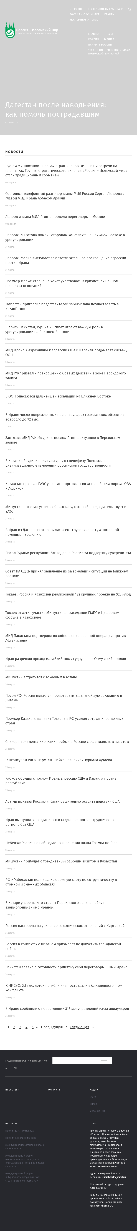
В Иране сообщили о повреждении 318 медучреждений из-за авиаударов (67, 1008)
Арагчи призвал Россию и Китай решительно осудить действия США (62, 801)
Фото (93, 1097)
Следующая (79, 1027)
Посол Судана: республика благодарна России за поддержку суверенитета (68, 553)
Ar (121, 9)
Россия (93, 39)
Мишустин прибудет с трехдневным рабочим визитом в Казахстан (61, 861)
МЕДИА (94, 1090)
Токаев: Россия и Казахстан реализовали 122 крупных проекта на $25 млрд (68, 594)
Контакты (54, 1090)
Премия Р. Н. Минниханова (20, 1138)
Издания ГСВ (97, 1111)
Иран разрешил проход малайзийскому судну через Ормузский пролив (65, 659)
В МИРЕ (109, 39)
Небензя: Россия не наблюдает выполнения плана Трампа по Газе (61, 843)
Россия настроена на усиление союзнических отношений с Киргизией (65, 926)
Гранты (109, 14)
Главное (94, 34)
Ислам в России (100, 45)
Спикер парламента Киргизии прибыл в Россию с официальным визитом (67, 742)
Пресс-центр (13, 1090)
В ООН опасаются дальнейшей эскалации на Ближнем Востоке (58, 396)
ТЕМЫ (109, 34)
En (112, 9)
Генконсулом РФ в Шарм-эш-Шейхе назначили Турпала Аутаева (58, 760)
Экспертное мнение (84, 20)
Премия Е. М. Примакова (19, 1131)
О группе (76, 9)
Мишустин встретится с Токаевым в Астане (41, 677)
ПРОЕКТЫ (11, 1124)
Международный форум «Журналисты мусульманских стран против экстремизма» (22, 1177)
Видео (93, 1104)
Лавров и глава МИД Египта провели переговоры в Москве (55, 217)
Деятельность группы (104, 9)
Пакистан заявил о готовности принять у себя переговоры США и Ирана (66, 967)
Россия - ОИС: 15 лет (84, 14)
